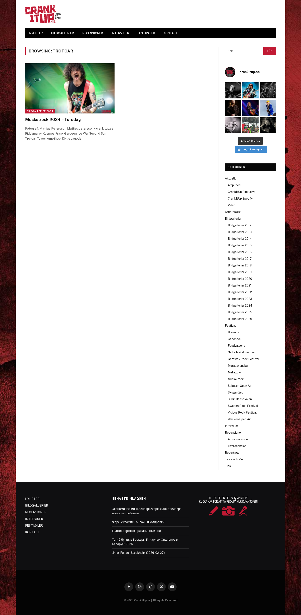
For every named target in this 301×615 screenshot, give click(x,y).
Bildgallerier (233, 218)
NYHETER (36, 33)
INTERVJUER (120, 33)
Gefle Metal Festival (241, 352)
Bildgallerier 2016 (240, 252)
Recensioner (233, 432)
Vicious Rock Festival (242, 412)
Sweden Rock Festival (243, 405)
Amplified (234, 185)
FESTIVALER (146, 33)
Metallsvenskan (238, 365)
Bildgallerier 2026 (240, 319)
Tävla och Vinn (235, 459)
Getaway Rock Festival (243, 359)
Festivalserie (236, 345)
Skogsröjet (235, 392)
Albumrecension (239, 439)
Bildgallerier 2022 (240, 292)
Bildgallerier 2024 (40, 111)
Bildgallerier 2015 (240, 245)
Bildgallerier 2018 (240, 265)
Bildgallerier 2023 (240, 298)
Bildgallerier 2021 (239, 285)
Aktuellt (230, 178)
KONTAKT (170, 33)
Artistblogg (233, 212)
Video (231, 205)
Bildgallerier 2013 (240, 232)
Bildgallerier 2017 (240, 258)
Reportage (232, 452)
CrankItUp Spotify (240, 198)
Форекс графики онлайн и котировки (138, 522)
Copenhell (235, 339)
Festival (230, 325)
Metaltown (235, 372)
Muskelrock (236, 379)
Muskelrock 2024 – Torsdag (53, 119)
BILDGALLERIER (62, 33)
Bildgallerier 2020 (240, 278)
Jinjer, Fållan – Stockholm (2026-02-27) (138, 552)
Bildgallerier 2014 (240, 238)
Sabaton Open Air (239, 385)
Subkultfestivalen (240, 399)
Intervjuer (231, 426)
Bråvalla (233, 332)
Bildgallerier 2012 (239, 225)
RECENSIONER (92, 33)
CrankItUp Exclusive (241, 192)
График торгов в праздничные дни (136, 530)
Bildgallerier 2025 (240, 312)
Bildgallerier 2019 (240, 272)
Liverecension (237, 446)
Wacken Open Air (239, 419)
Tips (228, 466)
